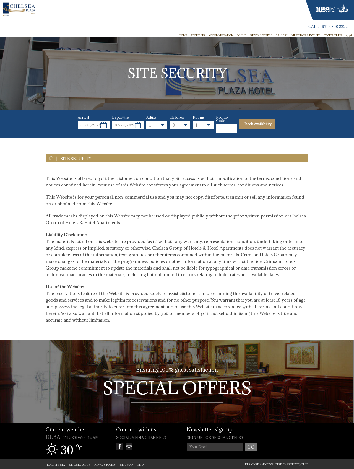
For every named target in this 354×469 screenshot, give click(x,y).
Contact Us (333, 35)
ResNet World (297, 464)
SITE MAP (126, 465)
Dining (242, 35)
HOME (183, 35)
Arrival (83, 117)
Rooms (199, 117)
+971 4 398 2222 (334, 26)
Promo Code (222, 119)
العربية (349, 35)
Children (177, 117)
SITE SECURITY (75, 158)
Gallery (282, 35)
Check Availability (257, 124)
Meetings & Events (306, 35)
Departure (120, 117)
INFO (140, 465)
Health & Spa (55, 465)
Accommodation (220, 35)
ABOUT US (198, 35)
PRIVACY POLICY (105, 465)
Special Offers (261, 35)
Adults (151, 117)
